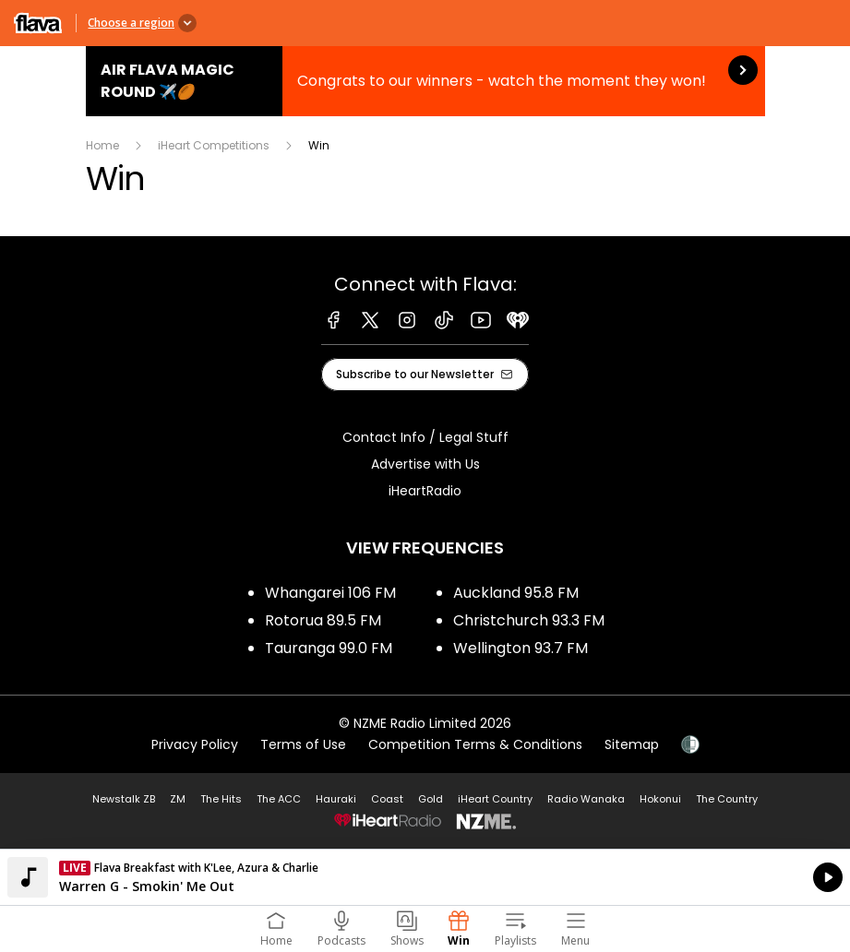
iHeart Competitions (213, 145)
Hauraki (336, 798)
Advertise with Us (425, 464)
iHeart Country (495, 798)
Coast (387, 798)
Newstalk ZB (123, 798)
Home (102, 145)
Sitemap (632, 744)
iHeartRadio (425, 491)
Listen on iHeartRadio (425, 877)
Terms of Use (303, 744)
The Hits (221, 798)
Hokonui (660, 798)
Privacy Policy (194, 744)
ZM (178, 798)
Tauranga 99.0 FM (328, 648)
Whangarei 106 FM (330, 592)
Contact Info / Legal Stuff (425, 437)
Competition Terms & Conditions (475, 744)
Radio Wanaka (586, 798)
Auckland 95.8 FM (516, 592)
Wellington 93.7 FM (520, 648)
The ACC (279, 798)
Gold (430, 798)
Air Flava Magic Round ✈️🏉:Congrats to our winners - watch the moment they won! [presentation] (425, 81)
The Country (727, 798)
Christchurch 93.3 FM (529, 620)
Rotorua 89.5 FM (323, 620)
